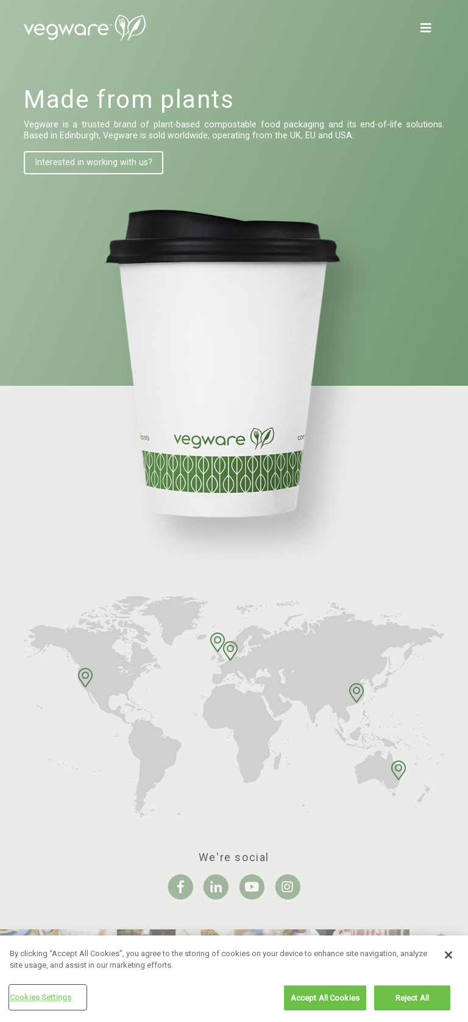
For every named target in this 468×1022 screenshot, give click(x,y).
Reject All (412, 1001)
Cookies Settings (40, 1000)
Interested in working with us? (93, 162)
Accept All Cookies (325, 1001)
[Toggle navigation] (428, 28)
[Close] (448, 958)
